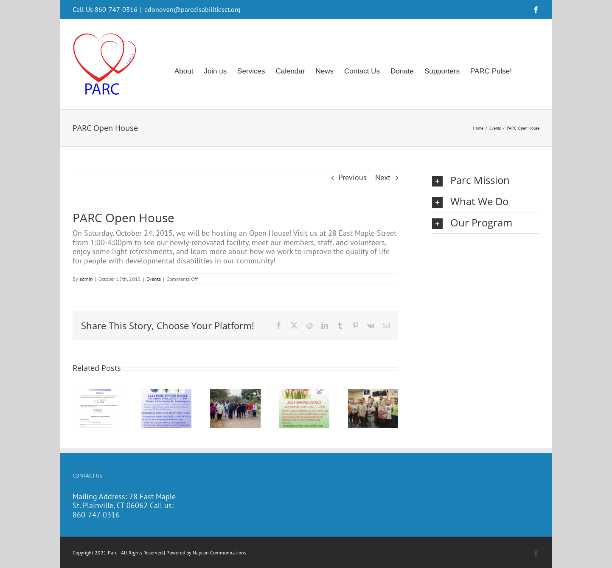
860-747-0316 (96, 515)
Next (382, 177)
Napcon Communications (219, 552)
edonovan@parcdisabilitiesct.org (192, 9)
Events (153, 279)
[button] (485, 180)
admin (86, 279)
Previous (353, 177)
